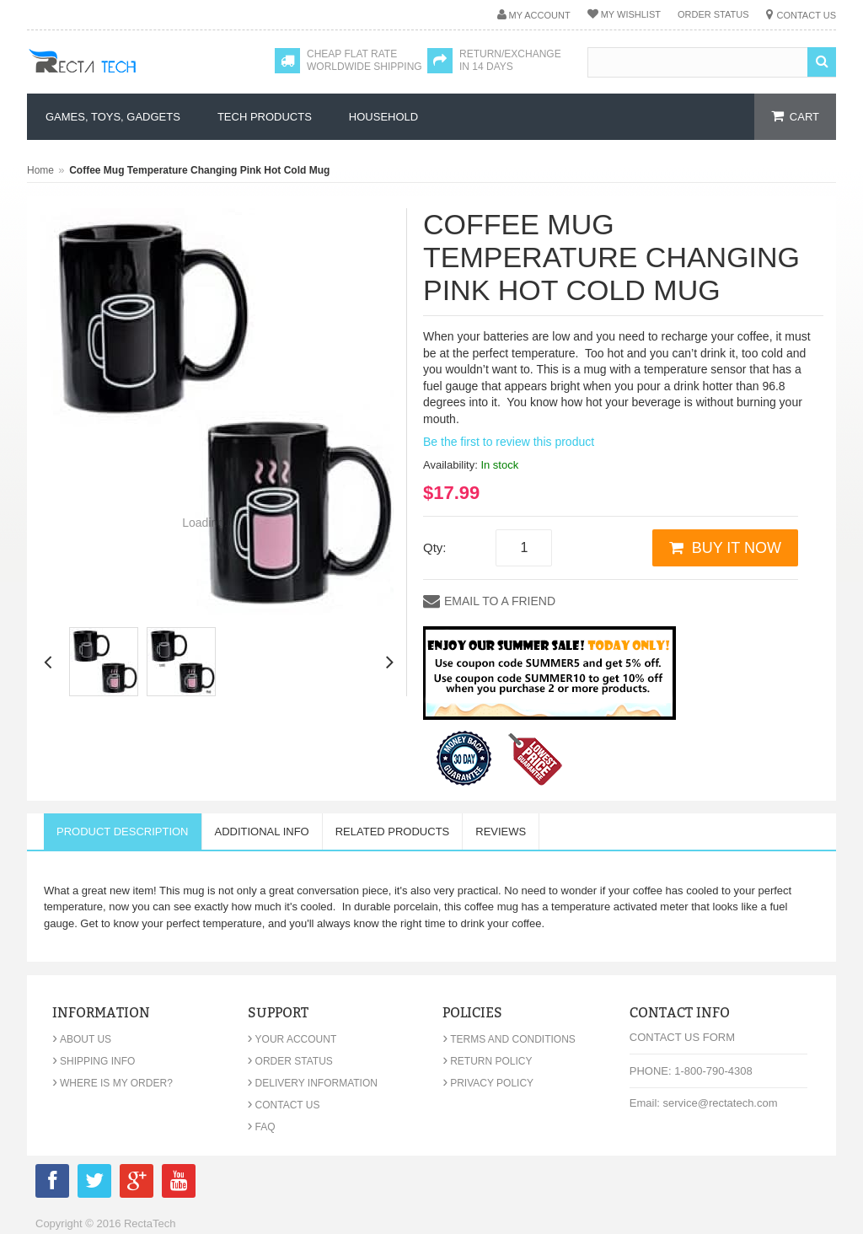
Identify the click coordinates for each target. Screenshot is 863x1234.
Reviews (500, 831)
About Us (81, 1039)
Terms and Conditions (509, 1039)
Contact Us (807, 15)
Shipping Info (93, 1061)
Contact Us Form (682, 1037)
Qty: (435, 547)
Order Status (713, 14)
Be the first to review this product (508, 441)
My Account (540, 15)
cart (804, 116)
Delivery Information (313, 1083)
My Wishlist (631, 14)
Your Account (292, 1039)
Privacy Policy (487, 1083)
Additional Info (262, 831)
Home (40, 170)
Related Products (392, 831)
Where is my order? (112, 1083)
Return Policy (487, 1061)
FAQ (262, 1127)
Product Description (122, 831)
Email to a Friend (499, 601)
